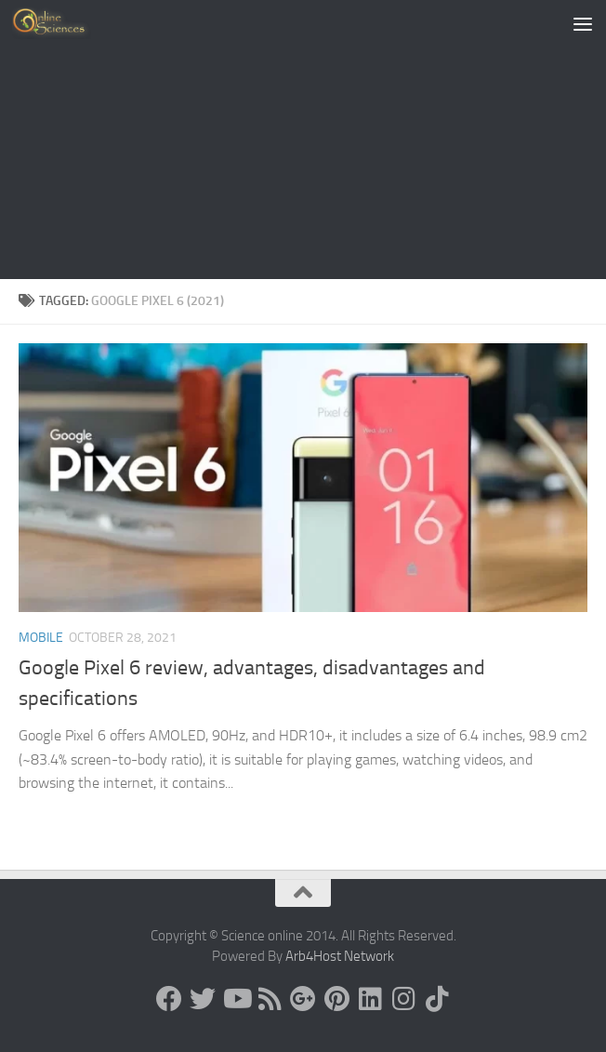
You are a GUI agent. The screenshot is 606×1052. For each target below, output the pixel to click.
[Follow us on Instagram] (403, 999)
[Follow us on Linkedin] (370, 999)
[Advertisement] (303, 139)
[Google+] (303, 999)
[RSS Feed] (270, 999)
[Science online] (169, 999)
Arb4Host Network (339, 956)
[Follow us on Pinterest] (336, 999)
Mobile (41, 638)
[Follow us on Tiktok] (437, 999)
